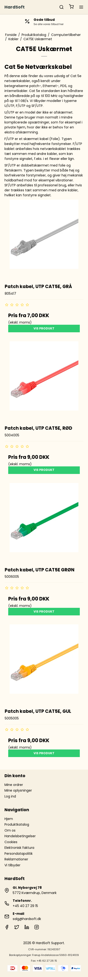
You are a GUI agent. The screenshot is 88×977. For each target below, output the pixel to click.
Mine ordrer (13, 784)
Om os (9, 830)
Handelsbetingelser (20, 836)
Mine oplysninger (18, 790)
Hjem (8, 818)
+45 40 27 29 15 (25, 905)
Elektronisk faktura (19, 847)
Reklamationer (16, 859)
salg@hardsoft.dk (27, 918)
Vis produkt (44, 328)
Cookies (10, 842)
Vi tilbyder (12, 865)
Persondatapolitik (18, 853)
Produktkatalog (16, 824)
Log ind (10, 796)
